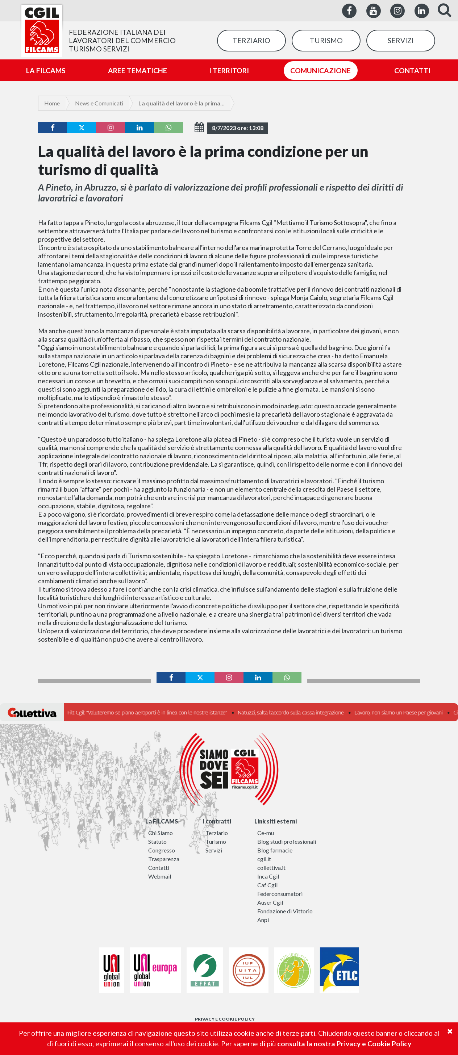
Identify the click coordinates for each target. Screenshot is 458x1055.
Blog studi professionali (286, 841)
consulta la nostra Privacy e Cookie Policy (344, 1043)
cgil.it (264, 858)
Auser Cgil (270, 902)
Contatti (158, 867)
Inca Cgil (268, 876)
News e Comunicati (99, 103)
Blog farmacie (274, 850)
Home (52, 103)
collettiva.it (271, 867)
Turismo (215, 841)
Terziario (216, 832)
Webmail (159, 876)
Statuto (157, 841)
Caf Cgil (267, 884)
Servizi (213, 850)
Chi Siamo (160, 832)
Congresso (161, 850)
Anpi (263, 919)
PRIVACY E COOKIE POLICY (225, 1019)
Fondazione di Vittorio (285, 911)
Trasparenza (163, 858)
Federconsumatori (280, 893)
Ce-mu (265, 832)
